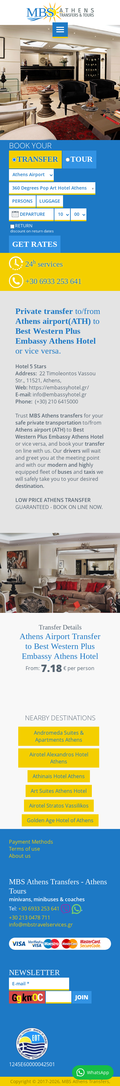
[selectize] (54, 188)
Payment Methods (31, 841)
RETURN (32, 228)
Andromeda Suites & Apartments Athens (59, 736)
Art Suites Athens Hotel (59, 790)
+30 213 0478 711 (29, 917)
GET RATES (34, 244)
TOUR (79, 159)
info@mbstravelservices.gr (41, 924)
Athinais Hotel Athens (59, 776)
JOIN (81, 997)
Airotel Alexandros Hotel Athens (58, 758)
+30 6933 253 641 (53, 281)
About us (20, 855)
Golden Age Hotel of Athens (60, 820)
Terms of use (24, 848)
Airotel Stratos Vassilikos (59, 805)
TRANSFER (35, 159)
